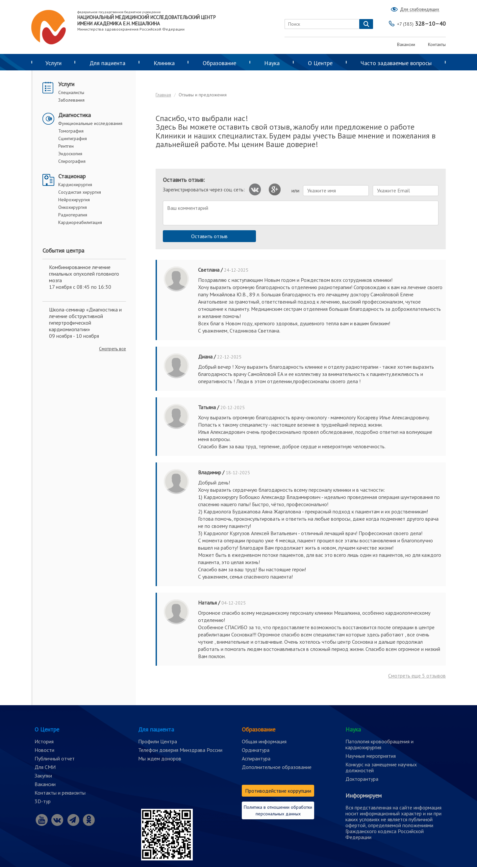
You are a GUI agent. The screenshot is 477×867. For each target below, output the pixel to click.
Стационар (72, 176)
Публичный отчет (55, 758)
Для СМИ (45, 767)
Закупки (43, 775)
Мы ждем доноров (159, 758)
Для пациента (107, 63)
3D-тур (43, 801)
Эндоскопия (70, 154)
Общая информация (264, 741)
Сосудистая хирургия (79, 192)
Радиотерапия (72, 215)
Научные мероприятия (370, 756)
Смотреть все (112, 349)
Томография (71, 131)
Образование (219, 63)
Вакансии (406, 44)
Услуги (53, 63)
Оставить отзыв (209, 236)
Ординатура (255, 750)
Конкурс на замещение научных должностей (381, 767)
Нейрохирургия (74, 200)
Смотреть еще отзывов (417, 675)
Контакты (437, 44)
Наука (272, 63)
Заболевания (71, 100)
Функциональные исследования (90, 123)
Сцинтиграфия (72, 138)
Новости (44, 750)
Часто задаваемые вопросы (396, 63)
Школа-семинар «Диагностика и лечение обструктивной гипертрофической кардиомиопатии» (85, 319)
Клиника (164, 63)
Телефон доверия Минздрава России (180, 750)
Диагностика (74, 115)
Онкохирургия (72, 207)
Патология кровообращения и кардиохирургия (379, 744)
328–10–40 (421, 23)
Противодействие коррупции (278, 790)
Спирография (72, 161)
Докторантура (361, 779)
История (44, 741)
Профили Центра (157, 741)
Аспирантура (256, 758)
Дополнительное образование (277, 767)
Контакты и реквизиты (60, 792)
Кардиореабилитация (80, 222)
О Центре (320, 63)
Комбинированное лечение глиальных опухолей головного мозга (84, 274)
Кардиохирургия (75, 184)
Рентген (66, 146)
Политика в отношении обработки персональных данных (278, 810)
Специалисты (71, 92)
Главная (163, 95)
